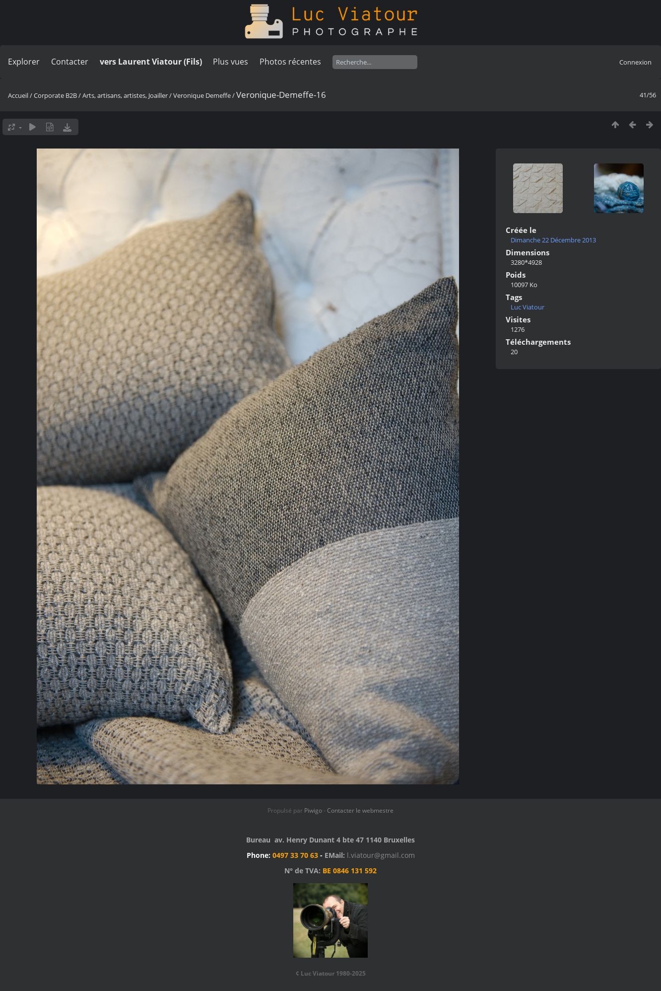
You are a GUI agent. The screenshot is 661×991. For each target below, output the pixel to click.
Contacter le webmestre (360, 810)
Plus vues (230, 61)
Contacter (69, 61)
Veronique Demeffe (202, 95)
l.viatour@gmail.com (381, 855)
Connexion (635, 62)
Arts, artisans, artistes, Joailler (125, 95)
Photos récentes (290, 61)
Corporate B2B (55, 95)
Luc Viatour (527, 307)
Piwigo (313, 810)
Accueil (18, 95)
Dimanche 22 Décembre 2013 (553, 239)
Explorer (24, 61)
